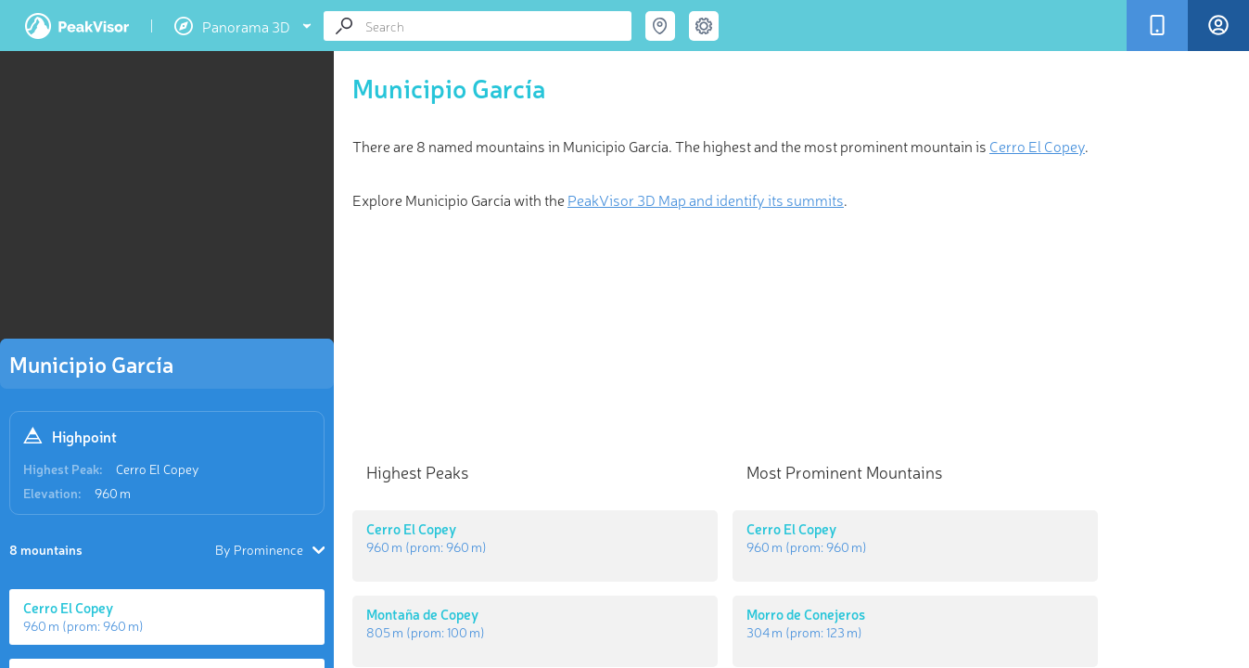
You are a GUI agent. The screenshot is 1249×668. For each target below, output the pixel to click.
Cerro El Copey (157, 468)
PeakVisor (77, 26)
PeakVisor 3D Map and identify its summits (705, 199)
